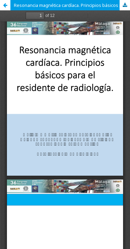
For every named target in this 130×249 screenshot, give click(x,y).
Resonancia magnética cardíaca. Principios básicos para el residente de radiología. (72, 5)
